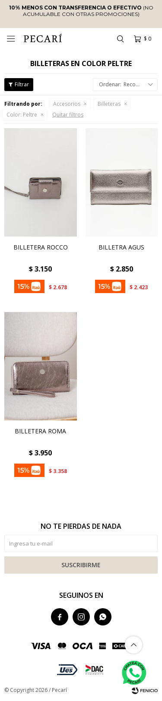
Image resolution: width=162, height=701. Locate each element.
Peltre (21, 114)
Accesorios (66, 103)
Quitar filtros (67, 114)
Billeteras (109, 103)
